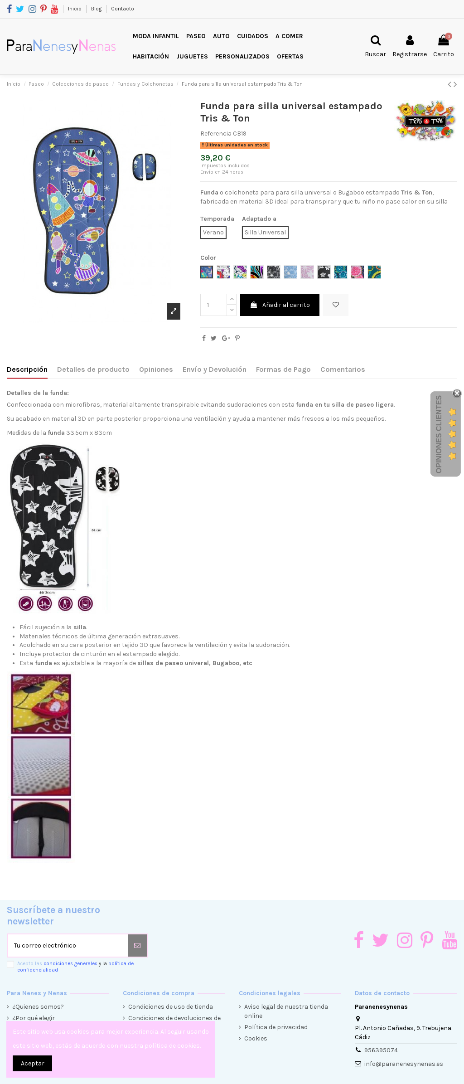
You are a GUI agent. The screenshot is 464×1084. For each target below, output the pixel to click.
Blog (97, 8)
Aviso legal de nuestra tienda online (286, 1011)
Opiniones (156, 369)
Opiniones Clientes (439, 434)
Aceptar (32, 1063)
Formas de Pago (283, 369)
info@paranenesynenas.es (403, 1064)
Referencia (216, 133)
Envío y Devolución (214, 369)
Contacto (122, 8)
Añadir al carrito (280, 305)
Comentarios (342, 369)
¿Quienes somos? (38, 1007)
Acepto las (75, 966)
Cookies (255, 1038)
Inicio (75, 8)
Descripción (27, 369)
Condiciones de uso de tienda (170, 1007)
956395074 (381, 1050)
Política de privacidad (276, 1027)
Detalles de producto (93, 369)
